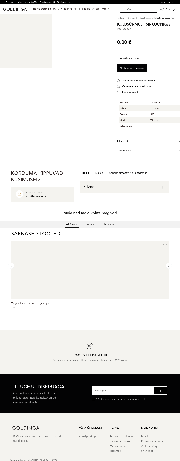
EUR (171, 2)
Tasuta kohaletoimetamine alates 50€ (22, 2)
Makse (99, 173)
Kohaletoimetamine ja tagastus (128, 173)
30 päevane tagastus (66, 2)
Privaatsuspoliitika (152, 441)
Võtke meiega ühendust (149, 449)
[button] (2, 230)
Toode (85, 173)
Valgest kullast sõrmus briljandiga (30, 303)
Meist (144, 436)
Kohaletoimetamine (122, 436)
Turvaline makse (120, 441)
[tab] (124, 187)
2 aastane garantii (47, 2)
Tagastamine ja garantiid (119, 449)
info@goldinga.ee (90, 436)
